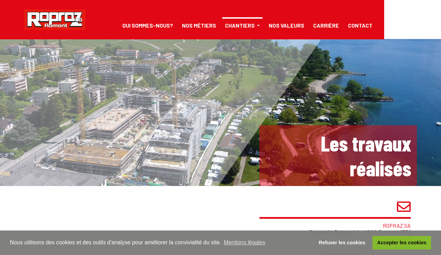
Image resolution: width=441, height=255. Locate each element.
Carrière (326, 25)
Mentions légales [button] (244, 242)
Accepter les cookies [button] (402, 242)
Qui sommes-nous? (147, 25)
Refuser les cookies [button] (342, 242)
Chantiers (240, 25)
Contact (360, 25)
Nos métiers (199, 25)
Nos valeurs (286, 25)
